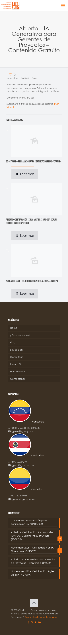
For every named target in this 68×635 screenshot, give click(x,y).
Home (13, 327)
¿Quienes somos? (20, 335)
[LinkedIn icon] (39, 622)
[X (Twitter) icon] (32, 622)
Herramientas (17, 371)
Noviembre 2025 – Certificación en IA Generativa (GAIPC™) (32, 281)
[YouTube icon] (36, 622)
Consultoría (16, 357)
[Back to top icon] (34, 603)
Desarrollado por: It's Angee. (40, 617)
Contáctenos (17, 378)
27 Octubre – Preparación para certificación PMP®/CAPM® (33, 161)
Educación (16, 349)
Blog (12, 342)
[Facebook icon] (28, 622)
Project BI (15, 364)
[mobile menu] (63, 5)
